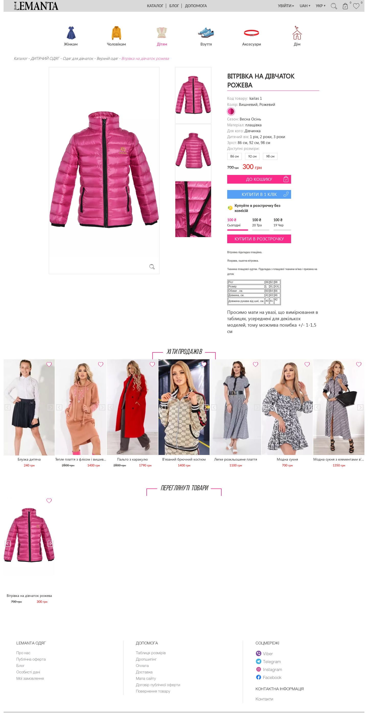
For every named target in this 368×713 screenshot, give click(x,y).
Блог (174, 5)
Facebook (268, 677)
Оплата (142, 665)
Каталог (155, 5)
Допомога (196, 5)
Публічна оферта (31, 659)
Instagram (269, 669)
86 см (234, 156)
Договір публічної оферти (158, 684)
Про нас (23, 652)
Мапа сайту (146, 678)
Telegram (268, 661)
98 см (270, 156)
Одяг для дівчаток (78, 58)
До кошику (268, 179)
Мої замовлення (30, 678)
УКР (320, 6)
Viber (264, 653)
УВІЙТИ (285, 6)
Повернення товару (153, 691)
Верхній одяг (107, 58)
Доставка (144, 672)
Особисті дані (28, 672)
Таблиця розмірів (151, 652)
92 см (252, 156)
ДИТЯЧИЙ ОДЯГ (45, 58)
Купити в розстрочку (259, 239)
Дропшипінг (146, 659)
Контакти (264, 698)
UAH (304, 6)
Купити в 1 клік (266, 194)
